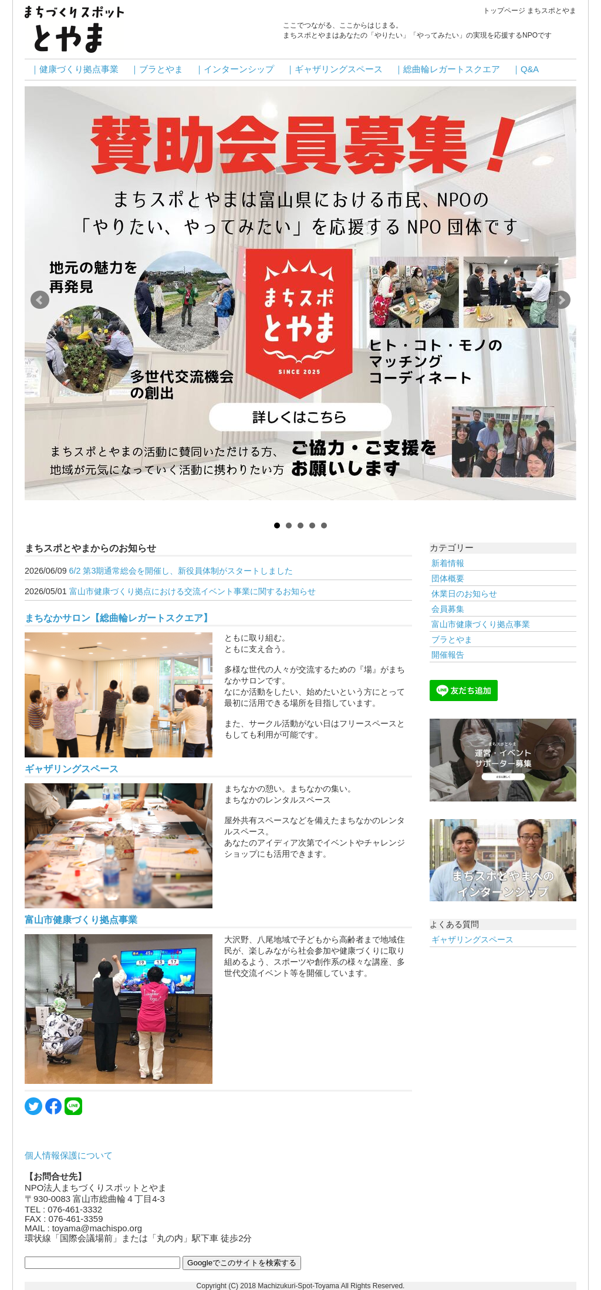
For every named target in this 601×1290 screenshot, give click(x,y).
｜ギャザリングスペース (334, 69)
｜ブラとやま (156, 69)
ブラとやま (451, 639)
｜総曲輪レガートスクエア (447, 69)
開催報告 (447, 654)
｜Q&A (525, 69)
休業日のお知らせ (464, 593)
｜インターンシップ (234, 69)
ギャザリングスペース (72, 768)
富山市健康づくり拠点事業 (81, 919)
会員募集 (447, 609)
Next (561, 300)
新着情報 (447, 563)
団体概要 (447, 578)
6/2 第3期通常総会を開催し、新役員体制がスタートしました (181, 570)
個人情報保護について (69, 1155)
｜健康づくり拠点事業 (75, 69)
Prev (40, 300)
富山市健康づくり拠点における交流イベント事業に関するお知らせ (192, 591)
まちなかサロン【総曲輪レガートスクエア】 (118, 617)
